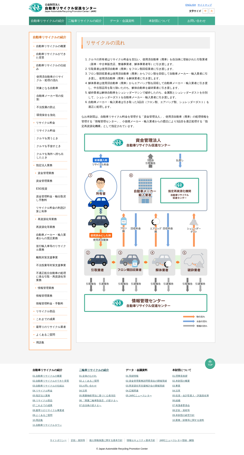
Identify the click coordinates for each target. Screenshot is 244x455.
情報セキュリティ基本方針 (141, 440)
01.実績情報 (132, 376)
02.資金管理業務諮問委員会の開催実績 (146, 380)
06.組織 (176, 400)
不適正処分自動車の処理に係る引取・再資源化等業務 (51, 277)
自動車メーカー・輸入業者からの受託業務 (51, 236)
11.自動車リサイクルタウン (47, 425)
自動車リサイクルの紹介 (47, 21)
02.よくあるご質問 (89, 380)
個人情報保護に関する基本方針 (106, 440)
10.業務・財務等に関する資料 (188, 420)
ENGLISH (191, 5)
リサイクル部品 (45, 311)
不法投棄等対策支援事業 (51, 265)
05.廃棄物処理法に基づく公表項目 (97, 395)
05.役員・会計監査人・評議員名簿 (190, 395)
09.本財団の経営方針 (183, 415)
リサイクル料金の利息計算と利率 (51, 209)
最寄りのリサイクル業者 (51, 326)
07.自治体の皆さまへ (90, 405)
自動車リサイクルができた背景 (51, 56)
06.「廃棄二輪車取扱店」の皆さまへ (98, 400)
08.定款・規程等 (181, 410)
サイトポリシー (58, 440)
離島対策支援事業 (47, 257)
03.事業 (176, 385)
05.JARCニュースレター (139, 395)
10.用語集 (38, 420)
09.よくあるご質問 (42, 415)
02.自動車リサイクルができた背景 (51, 380)
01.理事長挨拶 (179, 376)
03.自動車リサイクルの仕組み (48, 385)
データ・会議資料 (122, 21)
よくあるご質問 (45, 334)
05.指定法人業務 (41, 395)
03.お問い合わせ (88, 385)
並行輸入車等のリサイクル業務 (51, 248)
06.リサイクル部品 (42, 400)
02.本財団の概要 (181, 380)
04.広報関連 (132, 390)
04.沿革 (83, 390)
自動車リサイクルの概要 (51, 46)
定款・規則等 (78, 440)
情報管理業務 (44, 295)
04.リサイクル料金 (42, 390)
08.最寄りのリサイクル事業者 (48, 410)
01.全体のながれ (88, 376)
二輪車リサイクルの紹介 (85, 21)
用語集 (40, 342)
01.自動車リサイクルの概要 (47, 376)
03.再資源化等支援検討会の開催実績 (145, 385)
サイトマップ (205, 5)
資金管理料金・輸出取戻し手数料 (51, 198)
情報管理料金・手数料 (49, 303)
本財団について (159, 21)
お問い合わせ (196, 21)
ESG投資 (41, 188)
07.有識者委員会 (181, 405)
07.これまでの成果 (42, 405)
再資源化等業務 (45, 226)
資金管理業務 (44, 180)
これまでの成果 (45, 319)
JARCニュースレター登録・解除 (176, 440)
